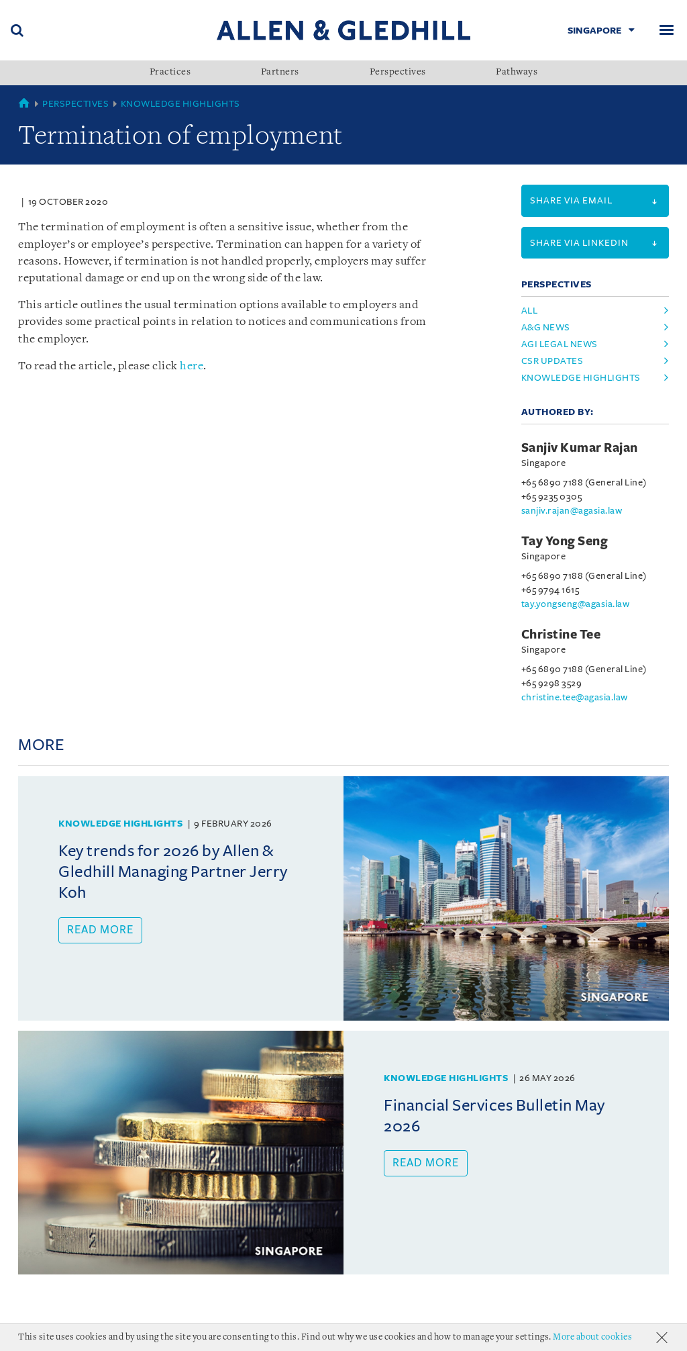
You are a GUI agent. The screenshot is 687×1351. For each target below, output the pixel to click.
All (529, 311)
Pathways (516, 72)
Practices (170, 72)
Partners (280, 72)
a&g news (545, 327)
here (191, 681)
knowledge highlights (581, 378)
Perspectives (398, 72)
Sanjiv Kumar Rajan (579, 448)
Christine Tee (561, 634)
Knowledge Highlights (180, 104)
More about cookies (592, 1337)
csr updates (552, 361)
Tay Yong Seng (565, 541)
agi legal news (559, 344)
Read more (100, 942)
